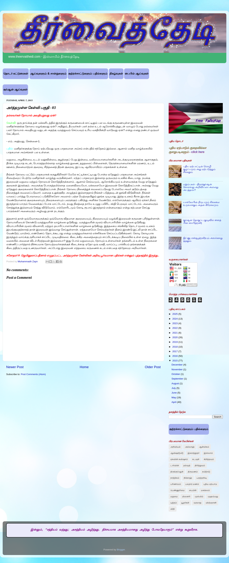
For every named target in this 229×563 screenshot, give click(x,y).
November (177, 369)
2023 (175, 323)
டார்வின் (174, 465)
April (174, 402)
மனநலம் (205, 490)
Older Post (153, 367)
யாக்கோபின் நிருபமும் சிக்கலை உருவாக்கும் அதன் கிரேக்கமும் (201, 203)
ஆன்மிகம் (204, 447)
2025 (175, 314)
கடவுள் (195, 459)
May (174, 397)
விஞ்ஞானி (211, 502)
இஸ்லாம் (208, 453)
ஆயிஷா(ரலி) (176, 453)
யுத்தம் (173, 502)
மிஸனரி (186, 496)
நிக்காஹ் (188, 478)
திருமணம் (193, 471)
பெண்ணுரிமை (177, 490)
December (177, 364)
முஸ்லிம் (199, 496)
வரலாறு (197, 502)
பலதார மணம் (192, 484)
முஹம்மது (213, 496)
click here (197, 151)
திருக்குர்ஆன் (176, 471)
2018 (175, 346)
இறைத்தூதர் (193, 453)
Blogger (121, 549)
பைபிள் (193, 490)
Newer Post (15, 367)
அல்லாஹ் (190, 447)
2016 (175, 356)
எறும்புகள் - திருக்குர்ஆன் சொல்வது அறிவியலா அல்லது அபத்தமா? (200, 187)
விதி (172, 509)
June (174, 392)
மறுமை (174, 496)
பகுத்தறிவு (202, 478)
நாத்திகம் (174, 478)
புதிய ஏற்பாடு (210, 484)
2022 (175, 328)
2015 (175, 360)
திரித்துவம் (200, 465)
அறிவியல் (175, 447)
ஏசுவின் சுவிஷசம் (179, 459)
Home (84, 367)
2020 (175, 337)
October (176, 374)
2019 (175, 342)
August (175, 383)
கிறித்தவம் (209, 459)
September (177, 378)
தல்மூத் (186, 465)
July (173, 388)
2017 (175, 351)
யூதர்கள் (185, 502)
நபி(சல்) (206, 471)
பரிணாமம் (175, 484)
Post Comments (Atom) (33, 374)
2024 (175, 318)
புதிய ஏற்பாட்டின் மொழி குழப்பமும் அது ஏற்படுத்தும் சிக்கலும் (199, 169)
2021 (175, 332)
